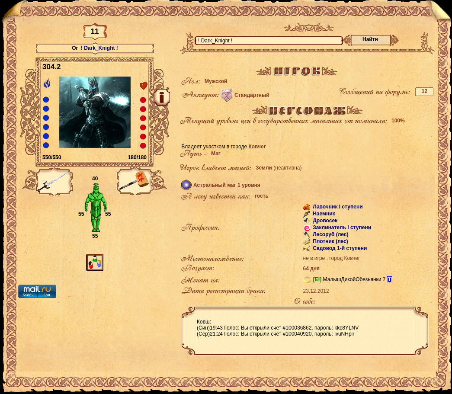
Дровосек (324, 221)
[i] (389, 279)
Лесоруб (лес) (330, 234)
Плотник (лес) (329, 241)
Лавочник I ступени (337, 207)
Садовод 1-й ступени (339, 248)
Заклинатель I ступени (341, 227)
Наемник (323, 214)
